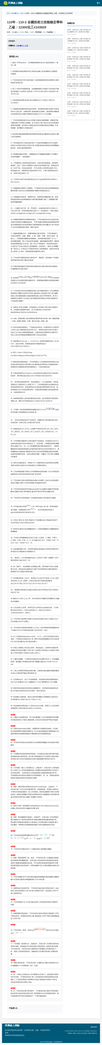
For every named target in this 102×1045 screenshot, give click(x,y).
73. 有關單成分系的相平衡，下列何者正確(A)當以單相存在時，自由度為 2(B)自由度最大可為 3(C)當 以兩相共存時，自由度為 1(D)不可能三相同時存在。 (35, 889)
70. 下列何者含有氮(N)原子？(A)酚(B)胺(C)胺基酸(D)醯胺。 (32, 848)
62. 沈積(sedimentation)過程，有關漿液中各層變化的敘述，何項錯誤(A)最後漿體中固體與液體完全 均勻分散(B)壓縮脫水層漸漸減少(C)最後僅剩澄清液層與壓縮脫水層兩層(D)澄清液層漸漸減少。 (35, 730)
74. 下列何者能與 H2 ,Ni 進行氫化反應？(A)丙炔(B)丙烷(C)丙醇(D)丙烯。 (34, 902)
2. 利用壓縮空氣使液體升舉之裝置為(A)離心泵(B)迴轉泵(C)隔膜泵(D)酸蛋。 (34, 72)
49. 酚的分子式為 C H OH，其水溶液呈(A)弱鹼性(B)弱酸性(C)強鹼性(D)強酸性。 (35, 600)
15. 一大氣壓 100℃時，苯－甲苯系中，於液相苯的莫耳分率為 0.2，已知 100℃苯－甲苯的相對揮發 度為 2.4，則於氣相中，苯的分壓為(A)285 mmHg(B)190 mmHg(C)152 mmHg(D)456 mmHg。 (35, 210)
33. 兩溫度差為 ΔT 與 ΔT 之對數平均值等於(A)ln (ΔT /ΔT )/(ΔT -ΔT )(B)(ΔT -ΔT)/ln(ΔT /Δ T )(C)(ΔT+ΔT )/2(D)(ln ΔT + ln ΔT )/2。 (35, 432)
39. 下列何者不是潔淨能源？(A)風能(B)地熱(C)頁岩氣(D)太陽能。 (34, 498)
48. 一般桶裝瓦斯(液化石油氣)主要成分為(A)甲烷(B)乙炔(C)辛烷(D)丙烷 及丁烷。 (34, 591)
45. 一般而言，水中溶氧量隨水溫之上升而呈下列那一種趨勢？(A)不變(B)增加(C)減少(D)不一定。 (35, 559)
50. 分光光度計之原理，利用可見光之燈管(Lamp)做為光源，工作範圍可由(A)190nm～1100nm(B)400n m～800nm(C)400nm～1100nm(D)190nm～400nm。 (34, 610)
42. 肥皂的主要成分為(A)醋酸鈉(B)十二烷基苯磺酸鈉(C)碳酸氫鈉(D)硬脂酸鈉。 (35, 530)
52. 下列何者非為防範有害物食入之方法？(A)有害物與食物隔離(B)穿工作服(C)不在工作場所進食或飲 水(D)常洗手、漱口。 (35, 629)
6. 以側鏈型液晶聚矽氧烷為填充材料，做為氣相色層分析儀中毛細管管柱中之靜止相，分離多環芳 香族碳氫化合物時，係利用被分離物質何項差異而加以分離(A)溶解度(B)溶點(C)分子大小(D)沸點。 (35, 111)
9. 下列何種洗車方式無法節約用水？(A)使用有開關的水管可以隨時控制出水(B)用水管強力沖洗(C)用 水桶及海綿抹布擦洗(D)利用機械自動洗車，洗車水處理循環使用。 (35, 145)
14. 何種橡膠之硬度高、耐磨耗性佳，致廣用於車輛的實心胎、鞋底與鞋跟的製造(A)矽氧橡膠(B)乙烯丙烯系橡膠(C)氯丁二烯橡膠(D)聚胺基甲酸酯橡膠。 (34, 199)
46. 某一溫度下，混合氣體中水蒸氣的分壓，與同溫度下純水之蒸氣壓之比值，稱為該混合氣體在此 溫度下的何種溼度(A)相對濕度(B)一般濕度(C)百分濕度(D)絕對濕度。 (35, 569)
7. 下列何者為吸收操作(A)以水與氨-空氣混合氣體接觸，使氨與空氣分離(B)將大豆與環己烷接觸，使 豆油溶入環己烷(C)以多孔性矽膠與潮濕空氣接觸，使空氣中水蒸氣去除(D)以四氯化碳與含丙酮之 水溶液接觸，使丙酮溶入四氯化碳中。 (35, 124)
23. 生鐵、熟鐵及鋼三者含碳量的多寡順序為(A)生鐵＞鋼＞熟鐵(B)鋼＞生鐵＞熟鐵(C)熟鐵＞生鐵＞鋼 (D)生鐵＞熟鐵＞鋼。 (35, 320)
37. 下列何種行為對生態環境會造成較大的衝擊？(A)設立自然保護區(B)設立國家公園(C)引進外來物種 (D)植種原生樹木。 (35, 481)
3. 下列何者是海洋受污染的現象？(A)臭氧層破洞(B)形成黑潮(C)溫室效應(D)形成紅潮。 (35, 81)
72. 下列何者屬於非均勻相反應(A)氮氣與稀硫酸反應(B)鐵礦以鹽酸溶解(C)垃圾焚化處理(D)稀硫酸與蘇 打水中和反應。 (35, 876)
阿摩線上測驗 (13, 3)
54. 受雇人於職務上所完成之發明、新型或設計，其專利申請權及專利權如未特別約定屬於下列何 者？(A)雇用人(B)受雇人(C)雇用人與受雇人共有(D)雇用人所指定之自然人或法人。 (35, 650)
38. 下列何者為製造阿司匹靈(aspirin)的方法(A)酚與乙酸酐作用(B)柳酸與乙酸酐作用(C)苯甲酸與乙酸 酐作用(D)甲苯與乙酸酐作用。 (35, 490)
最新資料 (94, 1027)
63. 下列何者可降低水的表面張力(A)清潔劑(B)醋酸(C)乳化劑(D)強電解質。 (35, 742)
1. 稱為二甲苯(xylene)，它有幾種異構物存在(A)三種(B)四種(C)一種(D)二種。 (34, 64)
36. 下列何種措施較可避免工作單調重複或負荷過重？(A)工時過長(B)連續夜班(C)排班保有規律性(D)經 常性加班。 (35, 473)
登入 (98, 3)
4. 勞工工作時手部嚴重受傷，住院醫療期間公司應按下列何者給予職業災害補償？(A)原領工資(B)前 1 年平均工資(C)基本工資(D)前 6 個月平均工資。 (35, 91)
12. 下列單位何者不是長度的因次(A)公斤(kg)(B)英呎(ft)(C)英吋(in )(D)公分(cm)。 (34, 180)
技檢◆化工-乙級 (17, 13)
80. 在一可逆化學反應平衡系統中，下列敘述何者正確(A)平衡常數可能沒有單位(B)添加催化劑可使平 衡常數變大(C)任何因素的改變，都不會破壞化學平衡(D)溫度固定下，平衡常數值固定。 (35, 992)
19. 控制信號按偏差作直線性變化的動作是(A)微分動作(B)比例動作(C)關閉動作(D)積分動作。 (34, 267)
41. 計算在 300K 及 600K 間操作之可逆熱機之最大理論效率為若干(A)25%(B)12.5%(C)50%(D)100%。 (34, 521)
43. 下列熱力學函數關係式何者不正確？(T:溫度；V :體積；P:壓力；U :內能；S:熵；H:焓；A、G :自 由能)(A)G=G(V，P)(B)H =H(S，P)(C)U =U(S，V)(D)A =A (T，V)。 (35, 540)
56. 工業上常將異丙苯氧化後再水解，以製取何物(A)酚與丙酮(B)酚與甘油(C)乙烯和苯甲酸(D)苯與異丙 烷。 (35, 672)
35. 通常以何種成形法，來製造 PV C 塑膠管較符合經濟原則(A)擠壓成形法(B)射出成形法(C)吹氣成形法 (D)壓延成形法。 (34, 464)
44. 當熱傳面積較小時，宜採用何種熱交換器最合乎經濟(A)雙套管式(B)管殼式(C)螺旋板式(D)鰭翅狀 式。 (35, 550)
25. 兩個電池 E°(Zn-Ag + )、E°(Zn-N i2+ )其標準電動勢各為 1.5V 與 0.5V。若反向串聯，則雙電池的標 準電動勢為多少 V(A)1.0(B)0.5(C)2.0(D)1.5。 (35, 343)
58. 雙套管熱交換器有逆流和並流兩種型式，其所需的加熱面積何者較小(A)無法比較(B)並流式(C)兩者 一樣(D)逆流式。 (34, 689)
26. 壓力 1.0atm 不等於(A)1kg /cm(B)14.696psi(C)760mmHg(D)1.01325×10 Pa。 (29, 354)
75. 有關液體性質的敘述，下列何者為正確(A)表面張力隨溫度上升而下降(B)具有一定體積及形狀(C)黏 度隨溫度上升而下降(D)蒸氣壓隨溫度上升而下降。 (35, 914)
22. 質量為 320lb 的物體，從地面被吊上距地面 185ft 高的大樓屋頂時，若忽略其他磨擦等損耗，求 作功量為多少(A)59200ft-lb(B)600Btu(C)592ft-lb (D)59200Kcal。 (34, 309)
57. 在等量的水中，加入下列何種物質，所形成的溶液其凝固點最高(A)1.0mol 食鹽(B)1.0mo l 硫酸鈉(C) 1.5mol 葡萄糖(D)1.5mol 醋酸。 (35, 681)
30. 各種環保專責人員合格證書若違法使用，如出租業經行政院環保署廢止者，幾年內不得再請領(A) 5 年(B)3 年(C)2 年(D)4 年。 (34, 399)
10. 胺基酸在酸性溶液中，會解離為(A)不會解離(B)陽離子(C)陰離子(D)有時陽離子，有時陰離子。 (34, 155)
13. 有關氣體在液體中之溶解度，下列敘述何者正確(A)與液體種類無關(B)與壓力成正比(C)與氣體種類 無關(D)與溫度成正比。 (35, 189)
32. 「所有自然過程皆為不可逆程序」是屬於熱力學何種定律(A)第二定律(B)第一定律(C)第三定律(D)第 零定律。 (35, 421)
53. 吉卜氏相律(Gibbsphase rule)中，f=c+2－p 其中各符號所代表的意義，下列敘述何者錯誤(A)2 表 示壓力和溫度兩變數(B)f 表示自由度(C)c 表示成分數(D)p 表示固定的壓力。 (35, 639)
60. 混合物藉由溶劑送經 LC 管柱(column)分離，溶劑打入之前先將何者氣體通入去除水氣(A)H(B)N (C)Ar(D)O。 (35, 707)
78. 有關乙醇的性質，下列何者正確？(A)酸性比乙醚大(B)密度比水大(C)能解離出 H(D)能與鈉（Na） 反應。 (35, 963)
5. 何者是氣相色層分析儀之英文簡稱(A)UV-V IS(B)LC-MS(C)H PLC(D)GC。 (33, 101)
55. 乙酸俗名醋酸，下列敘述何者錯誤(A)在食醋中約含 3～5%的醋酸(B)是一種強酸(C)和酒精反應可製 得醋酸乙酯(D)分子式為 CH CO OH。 (35, 661)
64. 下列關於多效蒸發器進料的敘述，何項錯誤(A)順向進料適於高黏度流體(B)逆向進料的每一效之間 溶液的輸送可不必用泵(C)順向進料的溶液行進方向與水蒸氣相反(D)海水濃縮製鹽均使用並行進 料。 (35, 755)
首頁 (8, 13)
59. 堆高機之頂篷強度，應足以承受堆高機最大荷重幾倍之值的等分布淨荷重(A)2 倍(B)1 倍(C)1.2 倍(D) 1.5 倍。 (34, 698)
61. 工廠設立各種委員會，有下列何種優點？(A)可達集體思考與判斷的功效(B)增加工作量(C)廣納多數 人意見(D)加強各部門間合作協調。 (35, 717)
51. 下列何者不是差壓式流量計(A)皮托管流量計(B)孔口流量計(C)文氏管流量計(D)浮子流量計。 (34, 620)
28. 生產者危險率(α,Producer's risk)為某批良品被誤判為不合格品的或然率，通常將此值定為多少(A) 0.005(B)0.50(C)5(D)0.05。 (34, 374)
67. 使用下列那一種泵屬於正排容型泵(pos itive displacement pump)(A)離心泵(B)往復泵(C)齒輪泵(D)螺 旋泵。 (35, 805)
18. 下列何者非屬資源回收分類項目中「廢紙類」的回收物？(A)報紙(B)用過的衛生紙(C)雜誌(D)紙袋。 (35, 259)
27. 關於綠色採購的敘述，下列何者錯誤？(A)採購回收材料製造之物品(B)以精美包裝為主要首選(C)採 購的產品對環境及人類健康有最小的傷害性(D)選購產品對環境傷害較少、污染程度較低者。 (35, 364)
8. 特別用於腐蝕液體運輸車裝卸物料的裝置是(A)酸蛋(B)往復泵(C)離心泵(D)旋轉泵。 (35, 135)
